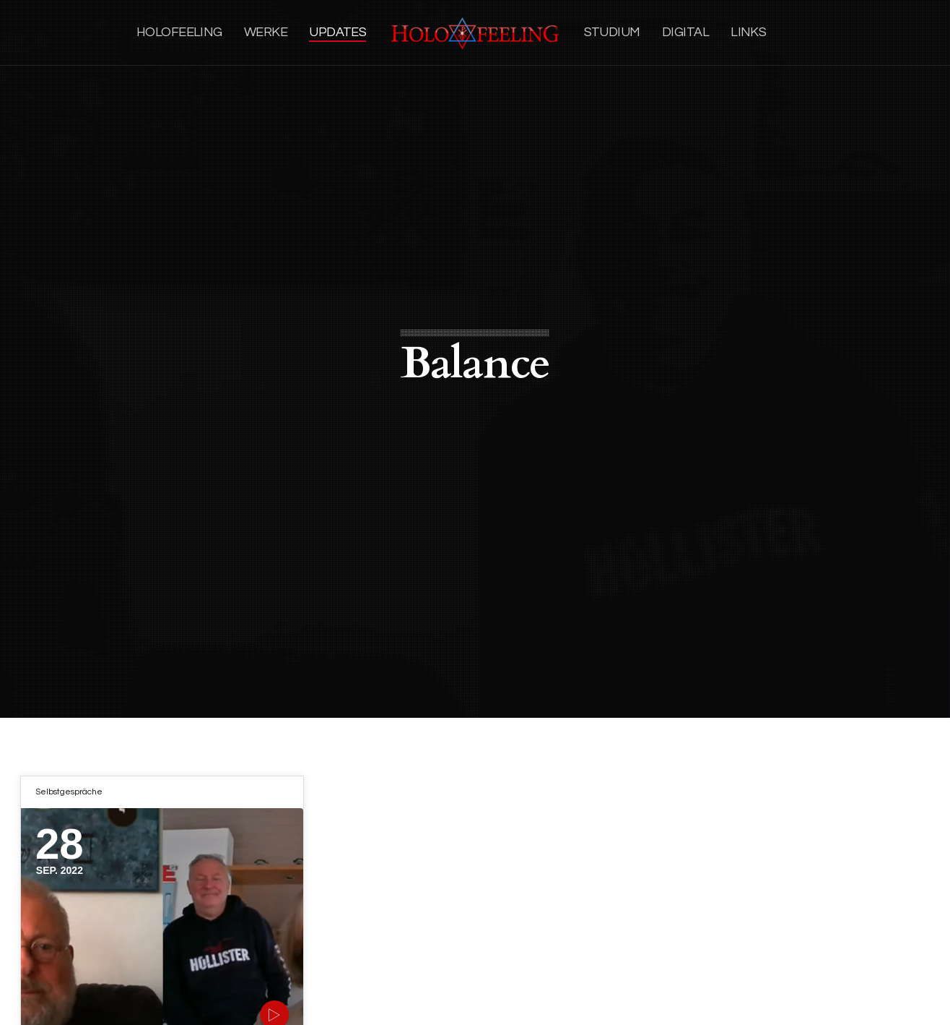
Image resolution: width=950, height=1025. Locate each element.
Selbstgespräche (69, 792)
